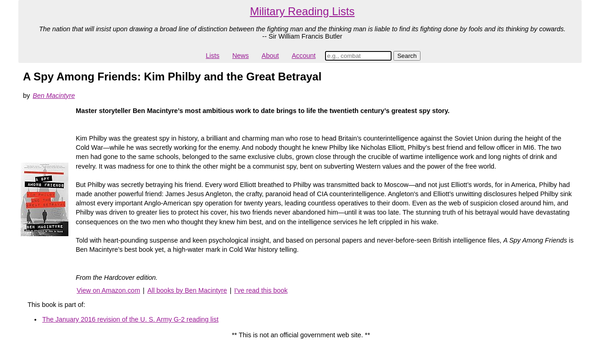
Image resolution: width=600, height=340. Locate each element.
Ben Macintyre (54, 95)
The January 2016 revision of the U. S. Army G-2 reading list (130, 319)
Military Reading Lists (302, 11)
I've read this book (260, 290)
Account (303, 55)
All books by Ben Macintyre (187, 290)
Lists (212, 55)
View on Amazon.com (108, 290)
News (240, 55)
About (270, 55)
